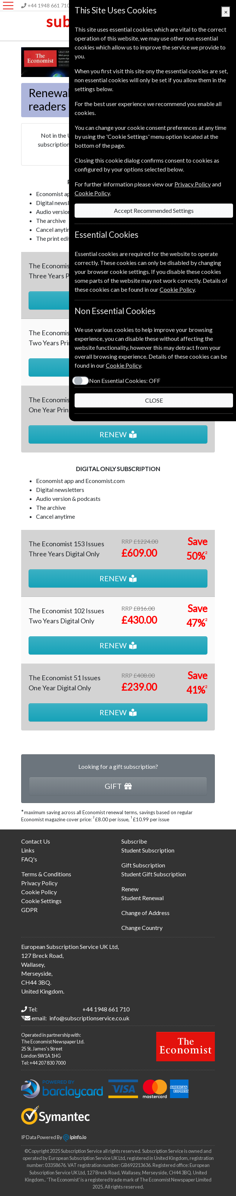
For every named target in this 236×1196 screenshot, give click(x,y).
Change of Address (145, 912)
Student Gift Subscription (153, 873)
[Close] (225, 11)
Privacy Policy (39, 882)
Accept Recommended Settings (154, 210)
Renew (129, 888)
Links (28, 850)
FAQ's (29, 859)
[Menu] (8, 5)
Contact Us (35, 841)
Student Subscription (147, 850)
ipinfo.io (74, 1137)
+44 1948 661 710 (48, 5)
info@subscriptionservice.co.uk (89, 1017)
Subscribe (134, 841)
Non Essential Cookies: (124, 380)
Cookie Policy (39, 891)
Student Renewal (142, 897)
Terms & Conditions (46, 873)
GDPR (29, 909)
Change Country (142, 927)
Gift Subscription (143, 865)
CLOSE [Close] (154, 400)
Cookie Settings (41, 900)
